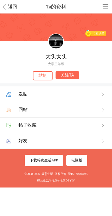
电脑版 (76, 160)
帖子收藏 (27, 125)
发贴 (23, 94)
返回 (12, 6)
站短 (43, 75)
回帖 (23, 109)
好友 (23, 140)
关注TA (67, 75)
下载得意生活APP (44, 160)
